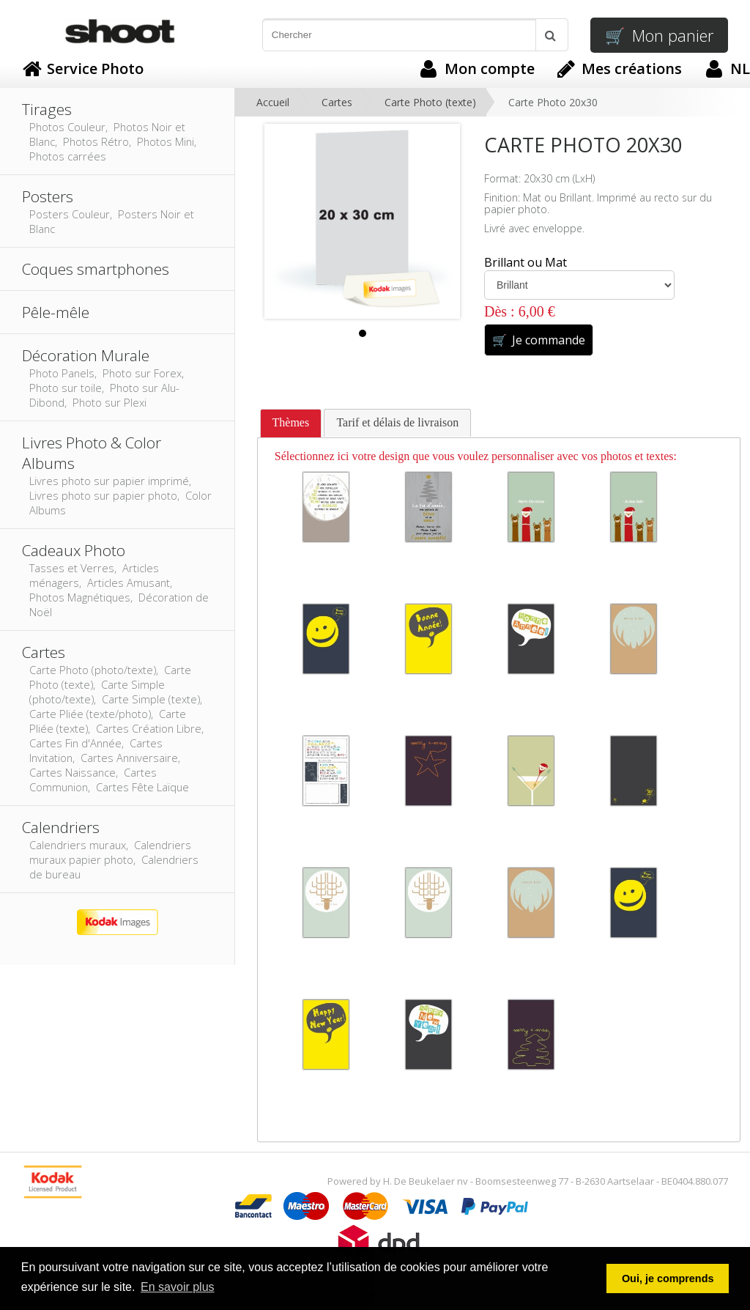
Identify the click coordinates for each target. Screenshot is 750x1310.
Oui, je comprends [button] (668, 1278)
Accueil (272, 102)
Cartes (337, 102)
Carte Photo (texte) (430, 102)
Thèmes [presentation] (291, 422)
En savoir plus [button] (178, 1287)
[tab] (291, 423)
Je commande (538, 340)
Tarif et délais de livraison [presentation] (397, 422)
